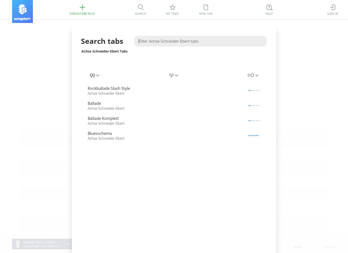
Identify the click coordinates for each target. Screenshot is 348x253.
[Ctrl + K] (269, 9)
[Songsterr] (22, 11)
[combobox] (95, 75)
